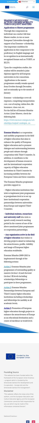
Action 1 (7, 267)
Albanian (23, 1)
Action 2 (7, 287)
